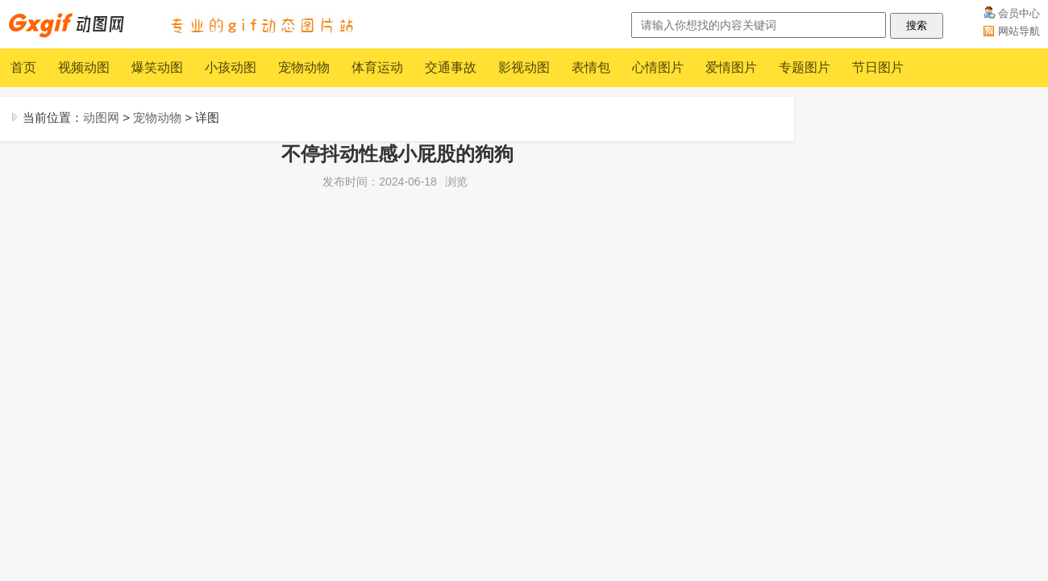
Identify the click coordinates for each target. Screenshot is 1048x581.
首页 (23, 67)
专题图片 (804, 67)
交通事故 (450, 67)
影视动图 (524, 67)
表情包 (591, 67)
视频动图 (84, 67)
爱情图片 (731, 67)
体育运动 (377, 67)
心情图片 (658, 67)
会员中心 (1019, 13)
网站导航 (1019, 31)
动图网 (101, 117)
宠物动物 (304, 67)
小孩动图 (230, 67)
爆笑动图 (157, 67)
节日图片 (878, 67)
